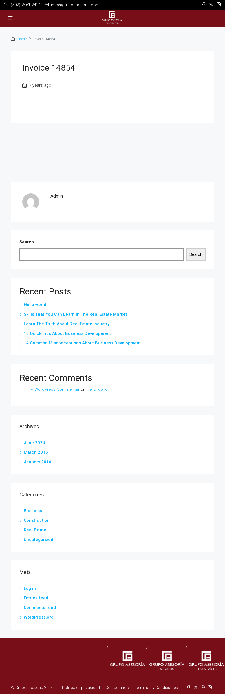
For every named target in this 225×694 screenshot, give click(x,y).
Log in (30, 588)
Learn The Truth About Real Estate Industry (66, 323)
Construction (37, 520)
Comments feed (40, 607)
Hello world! (35, 304)
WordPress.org (39, 617)
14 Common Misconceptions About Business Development (82, 343)
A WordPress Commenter (55, 389)
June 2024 (34, 442)
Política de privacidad (81, 687)
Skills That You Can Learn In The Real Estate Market (75, 314)
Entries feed (36, 598)
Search (26, 242)
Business (33, 510)
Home (22, 39)
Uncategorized (38, 539)
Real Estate (35, 529)
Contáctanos (117, 687)
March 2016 (36, 452)
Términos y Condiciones (156, 687)
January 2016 (37, 461)
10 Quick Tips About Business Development (67, 333)
